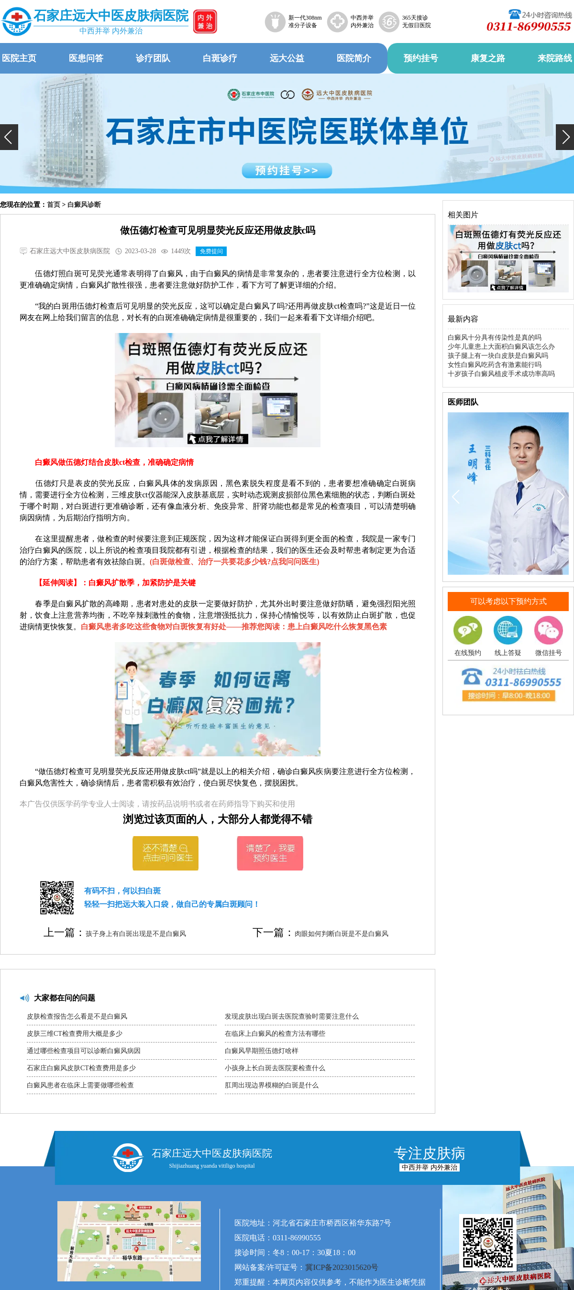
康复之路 (488, 58)
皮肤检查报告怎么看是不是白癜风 (77, 1016)
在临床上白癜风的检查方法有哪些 (275, 1033)
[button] (9, 137)
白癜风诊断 (84, 204)
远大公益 (287, 58)
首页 (53, 204)
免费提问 (211, 251)
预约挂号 (421, 58)
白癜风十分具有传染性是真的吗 (494, 337)
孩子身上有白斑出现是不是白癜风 (136, 933)
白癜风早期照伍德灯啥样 (261, 1050)
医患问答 (86, 58)
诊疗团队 (153, 58)
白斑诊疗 (220, 58)
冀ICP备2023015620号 (341, 1267)
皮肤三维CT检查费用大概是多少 (74, 1033)
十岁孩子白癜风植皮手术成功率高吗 (501, 373)
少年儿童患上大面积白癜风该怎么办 (501, 346)
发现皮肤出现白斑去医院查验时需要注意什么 (292, 1016)
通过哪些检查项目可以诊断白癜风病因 (84, 1050)
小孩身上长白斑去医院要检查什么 (275, 1068)
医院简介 (354, 58)
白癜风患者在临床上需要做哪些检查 (80, 1085)
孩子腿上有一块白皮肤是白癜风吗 (498, 355)
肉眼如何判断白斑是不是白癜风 (341, 933)
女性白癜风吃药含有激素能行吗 (494, 364)
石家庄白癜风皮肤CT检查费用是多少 (81, 1068)
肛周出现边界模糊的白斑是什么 (272, 1085)
